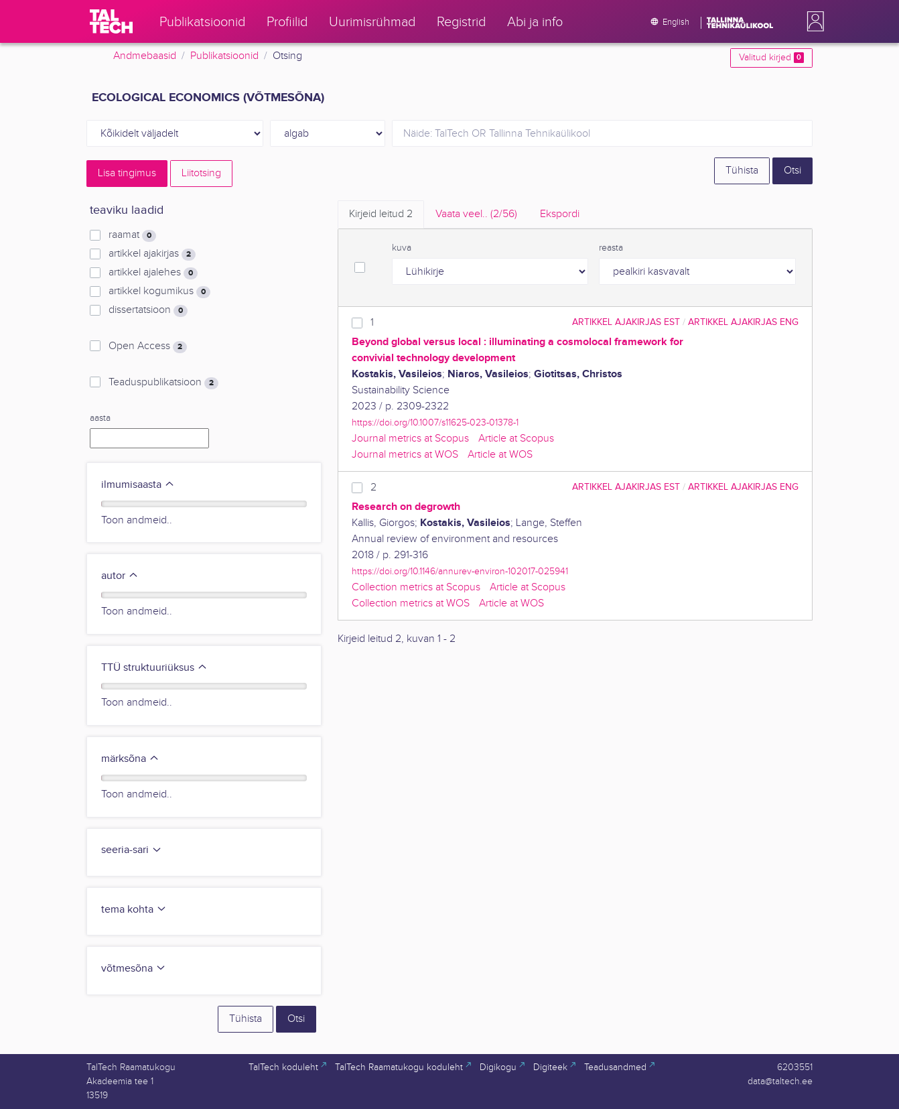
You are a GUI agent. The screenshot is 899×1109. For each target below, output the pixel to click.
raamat (132, 235)
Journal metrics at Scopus (410, 438)
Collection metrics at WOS (411, 603)
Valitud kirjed (771, 57)
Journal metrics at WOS (405, 454)
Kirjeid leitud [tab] (381, 214)
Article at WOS (500, 454)
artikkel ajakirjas (152, 254)
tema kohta (134, 909)
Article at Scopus (516, 438)
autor (120, 576)
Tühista (741, 170)
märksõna (130, 759)
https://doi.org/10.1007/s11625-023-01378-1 (435, 422)
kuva (401, 248)
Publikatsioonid (224, 56)
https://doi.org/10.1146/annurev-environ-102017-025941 (460, 571)
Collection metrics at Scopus (416, 587)
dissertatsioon (148, 310)
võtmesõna (133, 968)
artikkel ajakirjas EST (626, 322)
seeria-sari (131, 850)
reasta (611, 248)
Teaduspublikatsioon (163, 382)
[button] (812, 21)
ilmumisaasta (138, 484)
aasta (100, 418)
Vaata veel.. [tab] (476, 214)
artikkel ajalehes (153, 272)
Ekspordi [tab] (559, 214)
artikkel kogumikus (159, 291)
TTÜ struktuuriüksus (154, 667)
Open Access (148, 346)
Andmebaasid (144, 56)
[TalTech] (111, 21)
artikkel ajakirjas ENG (743, 322)
